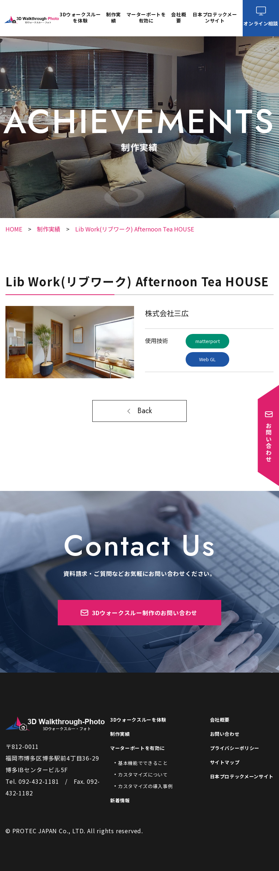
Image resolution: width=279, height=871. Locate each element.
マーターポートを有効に (137, 748)
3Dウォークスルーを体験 (80, 18)
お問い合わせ (225, 733)
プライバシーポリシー (235, 748)
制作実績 (113, 18)
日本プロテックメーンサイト (215, 18)
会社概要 (178, 18)
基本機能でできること (143, 762)
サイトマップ (225, 762)
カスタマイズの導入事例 (145, 786)
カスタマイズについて (143, 774)
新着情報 (120, 800)
